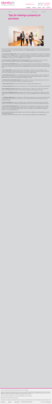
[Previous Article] (35, 12)
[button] (28, 7)
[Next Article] (43, 12)
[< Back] (11, 12)
